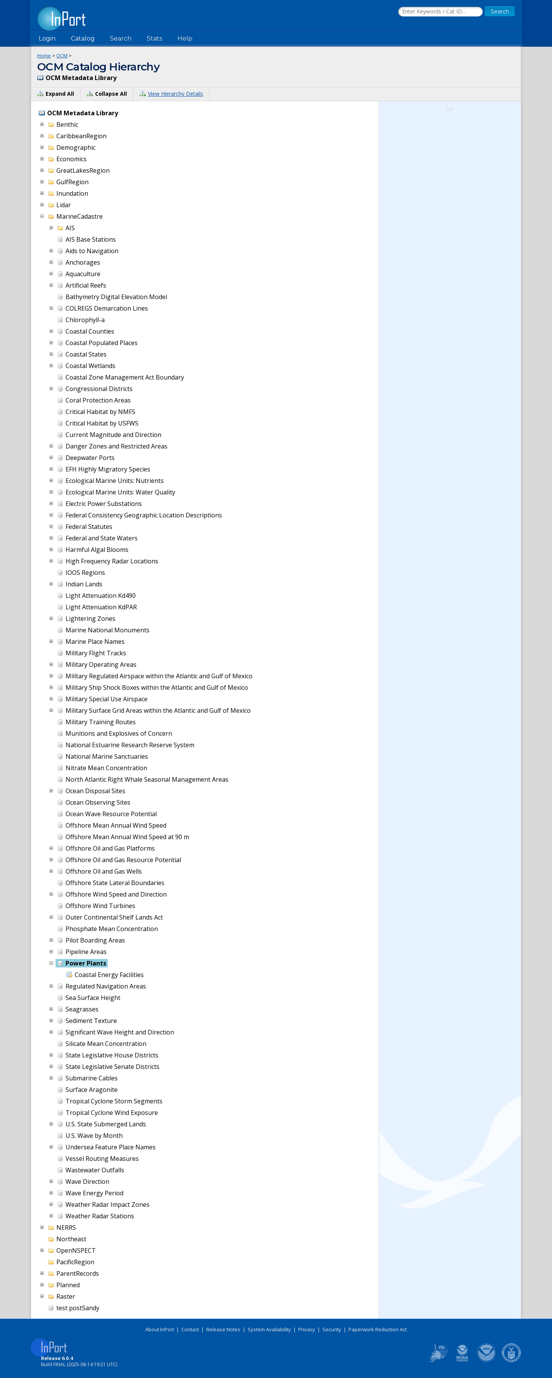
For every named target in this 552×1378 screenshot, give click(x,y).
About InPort (159, 1329)
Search (120, 38)
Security (331, 1329)
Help (184, 38)
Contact (190, 1329)
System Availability (269, 1329)
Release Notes (223, 1329)
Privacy (306, 1329)
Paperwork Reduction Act (377, 1329)
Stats (154, 38)
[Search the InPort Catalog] (440, 12)
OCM (61, 55)
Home (44, 55)
